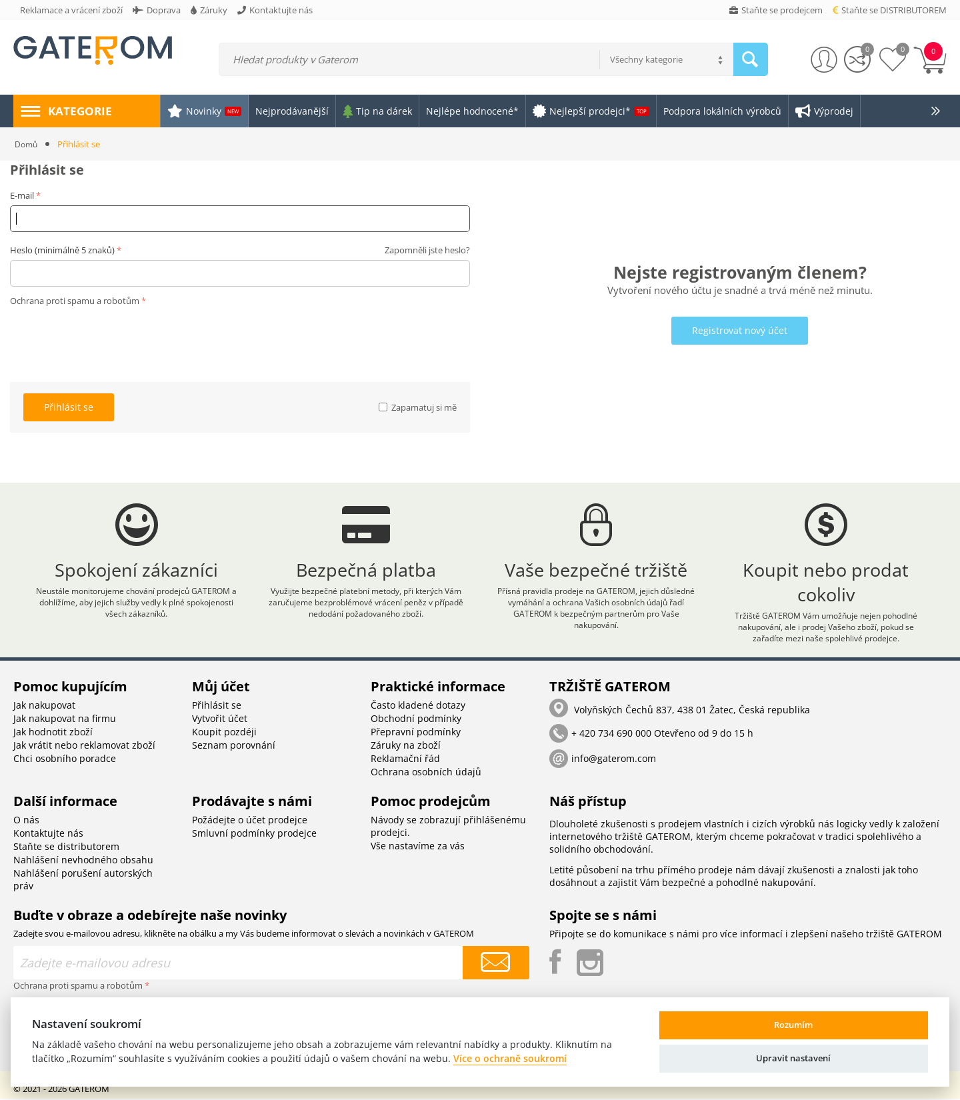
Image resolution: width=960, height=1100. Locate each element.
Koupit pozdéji (224, 733)
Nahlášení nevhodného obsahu (83, 861)
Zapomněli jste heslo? (427, 250)
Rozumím (793, 1025)
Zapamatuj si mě (418, 407)
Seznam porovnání (233, 746)
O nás (26, 821)
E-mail (22, 195)
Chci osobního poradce (64, 759)
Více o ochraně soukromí (510, 1058)
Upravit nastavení (793, 1058)
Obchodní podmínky (416, 719)
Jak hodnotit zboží (53, 733)
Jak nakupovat (44, 706)
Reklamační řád (405, 759)
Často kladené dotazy (418, 706)
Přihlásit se (68, 407)
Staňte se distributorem (66, 847)
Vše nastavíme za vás (418, 847)
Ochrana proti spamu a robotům (74, 301)
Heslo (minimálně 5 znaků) (62, 250)
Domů (27, 144)
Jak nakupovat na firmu (64, 719)
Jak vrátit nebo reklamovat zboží (84, 746)
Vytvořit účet (219, 719)
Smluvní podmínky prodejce (254, 834)
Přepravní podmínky (416, 733)
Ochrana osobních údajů (426, 773)
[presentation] (111, 336)
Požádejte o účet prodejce (249, 821)
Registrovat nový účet (739, 330)
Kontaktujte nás (48, 834)
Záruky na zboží (406, 746)
